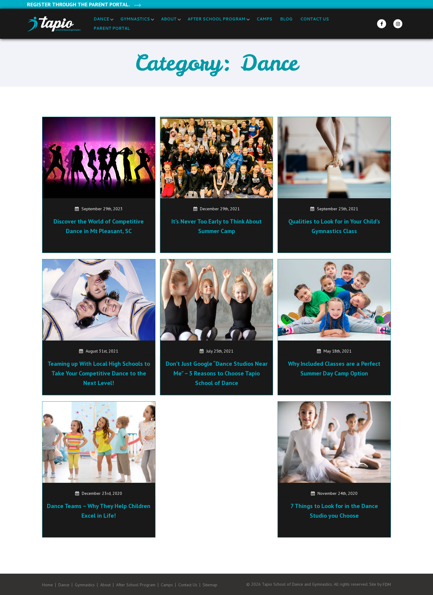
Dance (101, 19)
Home (47, 585)
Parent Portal (112, 28)
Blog (286, 19)
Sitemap (210, 585)
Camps (264, 19)
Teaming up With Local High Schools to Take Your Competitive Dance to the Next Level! (99, 373)
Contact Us (314, 19)
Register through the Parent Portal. (78, 4)
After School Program (216, 19)
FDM (387, 585)
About (168, 19)
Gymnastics (135, 19)
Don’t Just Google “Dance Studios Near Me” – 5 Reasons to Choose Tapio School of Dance (217, 373)
